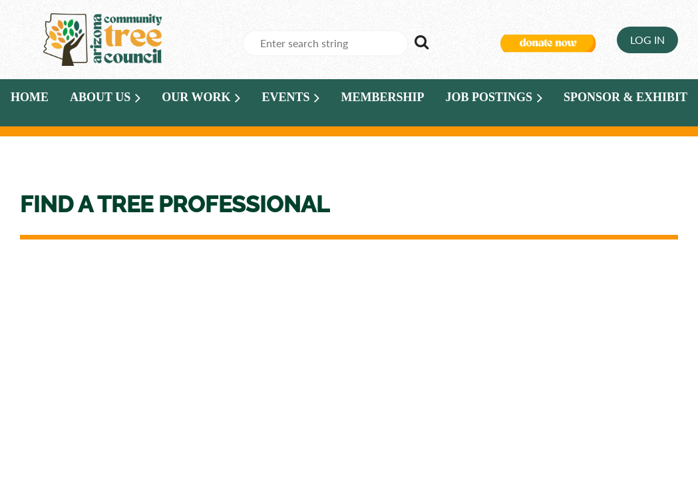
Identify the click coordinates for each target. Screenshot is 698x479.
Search (421, 42)
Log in (647, 39)
